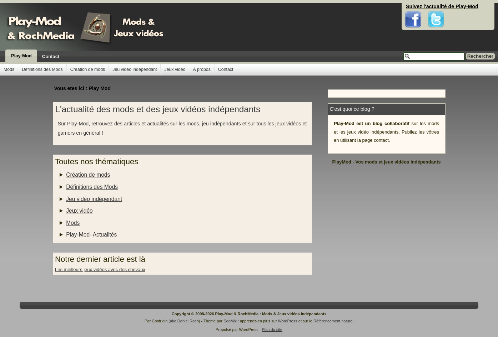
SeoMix (230, 321)
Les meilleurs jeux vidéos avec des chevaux (100, 269)
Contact (50, 56)
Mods (9, 69)
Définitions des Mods (42, 69)
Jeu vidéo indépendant (134, 69)
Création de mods (87, 69)
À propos (201, 69)
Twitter (435, 7)
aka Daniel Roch (184, 321)
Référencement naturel (333, 321)
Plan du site (272, 329)
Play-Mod (21, 55)
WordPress (287, 321)
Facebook (413, 7)
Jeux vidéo (174, 69)
